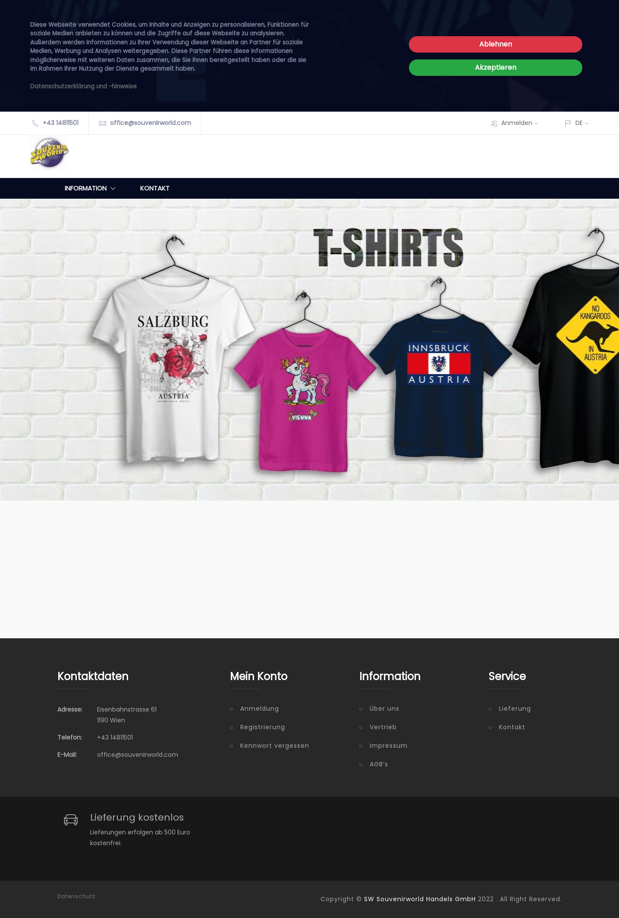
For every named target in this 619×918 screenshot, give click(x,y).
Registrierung (262, 727)
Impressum (389, 745)
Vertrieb (383, 727)
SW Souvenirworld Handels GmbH (420, 899)
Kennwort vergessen (274, 745)
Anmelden (522, 123)
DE (579, 123)
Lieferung (515, 708)
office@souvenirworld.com (150, 123)
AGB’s (379, 764)
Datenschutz (76, 896)
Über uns (384, 708)
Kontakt (155, 188)
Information (92, 188)
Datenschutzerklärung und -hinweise (83, 86)
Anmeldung (259, 708)
